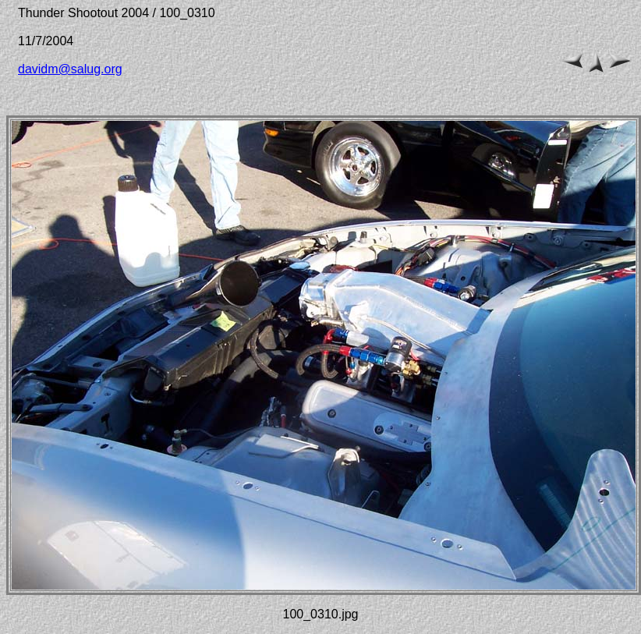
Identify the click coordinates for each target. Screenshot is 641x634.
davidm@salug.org (70, 69)
